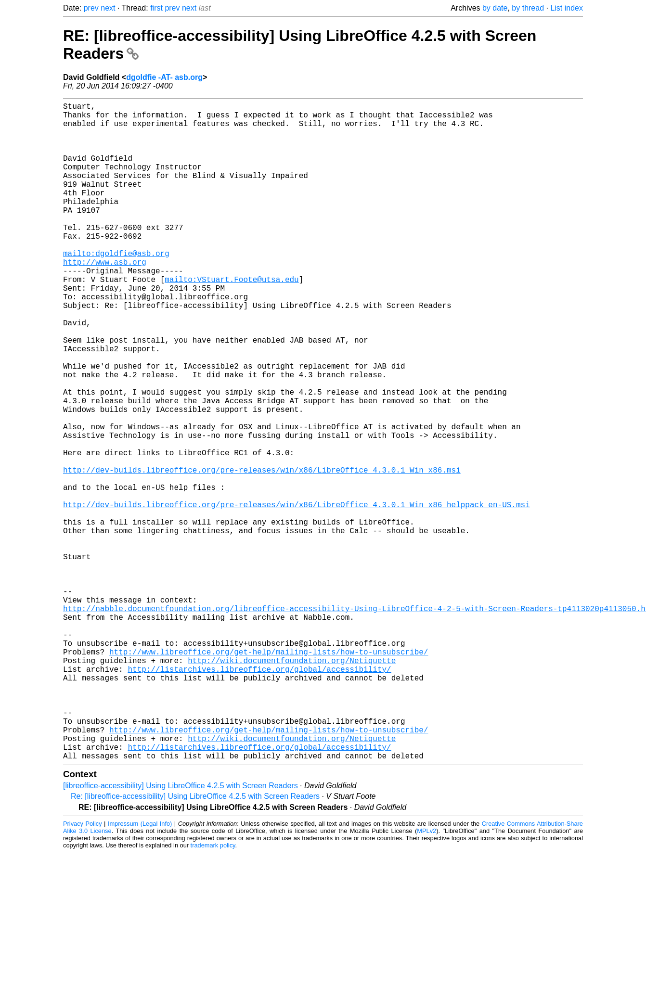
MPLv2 (426, 977)
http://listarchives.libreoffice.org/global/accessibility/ (259, 796)
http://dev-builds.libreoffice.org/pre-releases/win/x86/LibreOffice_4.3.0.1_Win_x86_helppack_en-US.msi (296, 594)
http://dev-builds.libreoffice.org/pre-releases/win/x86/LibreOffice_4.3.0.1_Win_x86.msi (262, 552)
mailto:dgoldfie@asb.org (116, 287)
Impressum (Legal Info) (140, 969)
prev (91, 8)
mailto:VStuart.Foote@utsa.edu (231, 319)
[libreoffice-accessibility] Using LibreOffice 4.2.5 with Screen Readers (180, 932)
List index (566, 8)
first (156, 8)
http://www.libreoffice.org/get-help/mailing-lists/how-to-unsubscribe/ (268, 774)
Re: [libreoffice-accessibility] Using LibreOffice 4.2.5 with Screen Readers (195, 942)
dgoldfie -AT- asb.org (164, 77)
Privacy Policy (82, 969)
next (108, 8)
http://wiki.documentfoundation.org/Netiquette (292, 785)
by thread (528, 8)
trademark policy (213, 991)
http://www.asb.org (104, 298)
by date (494, 8)
